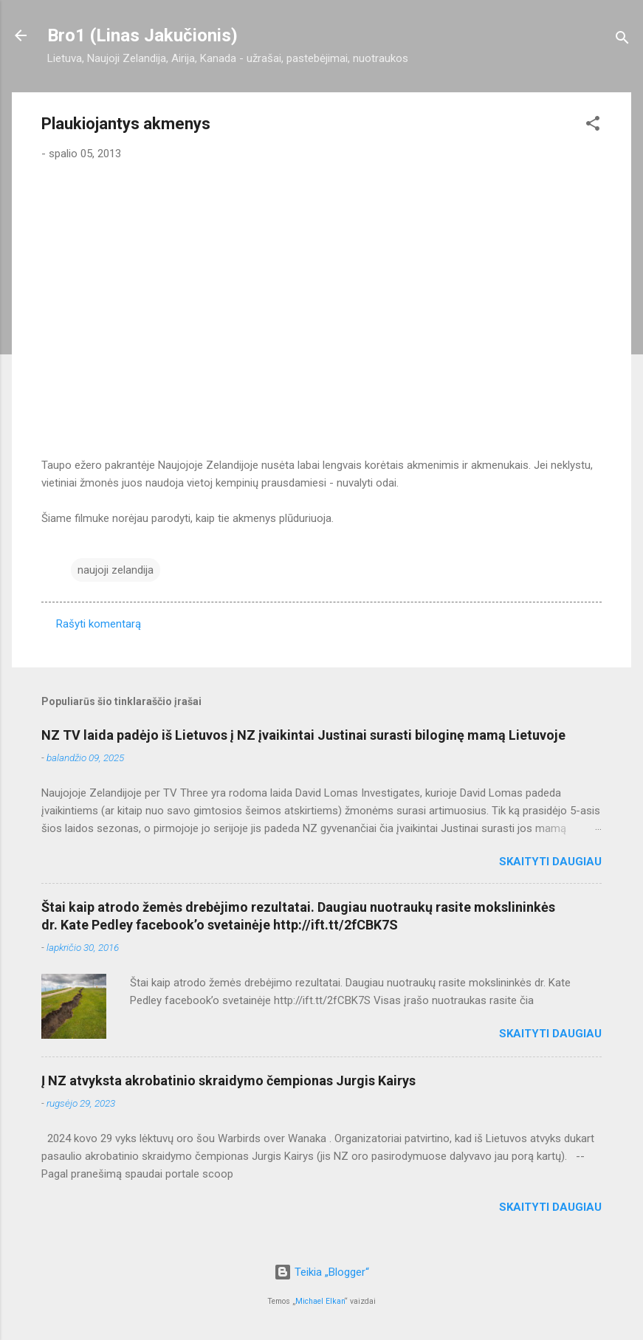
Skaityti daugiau (550, 861)
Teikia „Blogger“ (321, 1272)
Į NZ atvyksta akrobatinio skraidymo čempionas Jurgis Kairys (228, 1080)
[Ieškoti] (622, 40)
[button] (593, 125)
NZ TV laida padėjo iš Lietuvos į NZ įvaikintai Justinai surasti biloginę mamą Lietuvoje (303, 735)
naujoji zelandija (116, 570)
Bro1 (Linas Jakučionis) (142, 35)
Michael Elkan (320, 1301)
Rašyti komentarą (98, 624)
